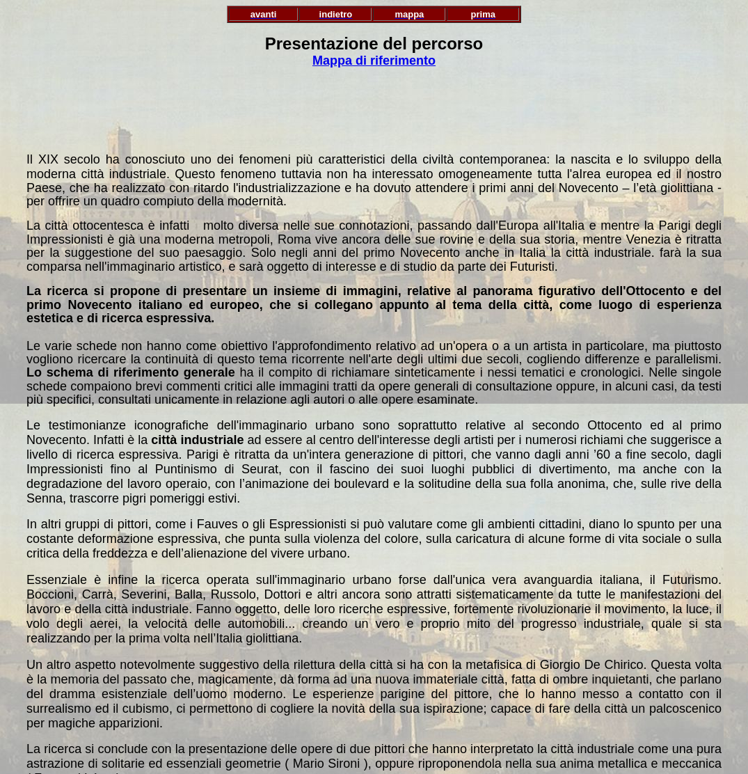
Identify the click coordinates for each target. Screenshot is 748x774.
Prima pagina (373, 756)
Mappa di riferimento (374, 61)
